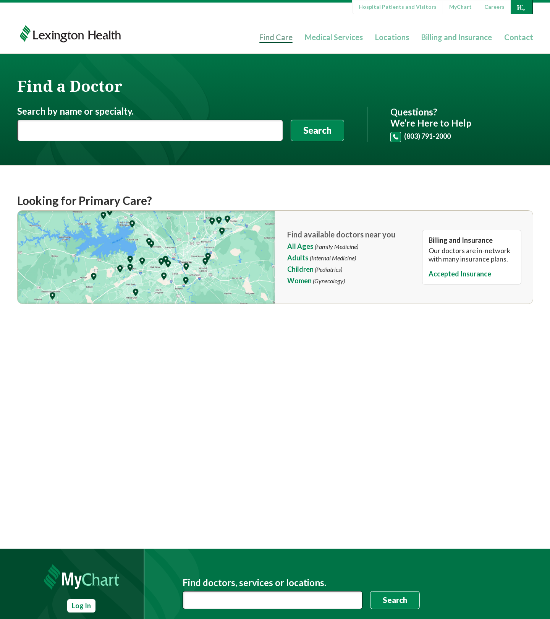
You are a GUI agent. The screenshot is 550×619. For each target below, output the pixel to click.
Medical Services (334, 37)
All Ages (300, 246)
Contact (518, 37)
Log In (81, 605)
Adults (298, 257)
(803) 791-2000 (427, 136)
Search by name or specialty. (75, 111)
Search (317, 130)
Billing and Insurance (456, 37)
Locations (392, 37)
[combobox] (273, 600)
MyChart (460, 6)
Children (300, 269)
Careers (494, 6)
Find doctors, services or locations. (254, 582)
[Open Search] (521, 7)
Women (299, 280)
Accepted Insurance (460, 274)
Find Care (276, 37)
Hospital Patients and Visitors (398, 6)
